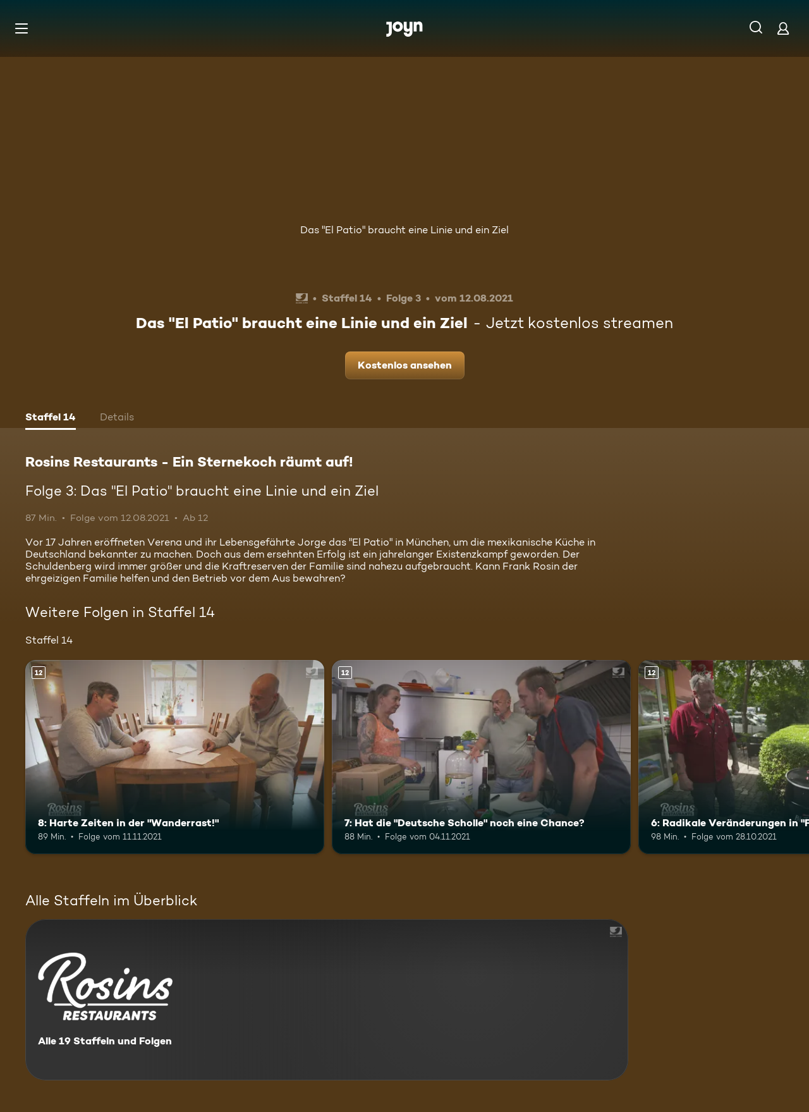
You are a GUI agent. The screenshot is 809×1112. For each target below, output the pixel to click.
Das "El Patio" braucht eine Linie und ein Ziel (404, 230)
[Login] (783, 28)
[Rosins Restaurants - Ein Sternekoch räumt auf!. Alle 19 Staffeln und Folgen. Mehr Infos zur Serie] (326, 999)
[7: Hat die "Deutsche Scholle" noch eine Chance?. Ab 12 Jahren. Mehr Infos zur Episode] (481, 757)
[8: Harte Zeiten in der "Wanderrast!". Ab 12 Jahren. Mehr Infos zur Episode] (174, 757)
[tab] (50, 418)
